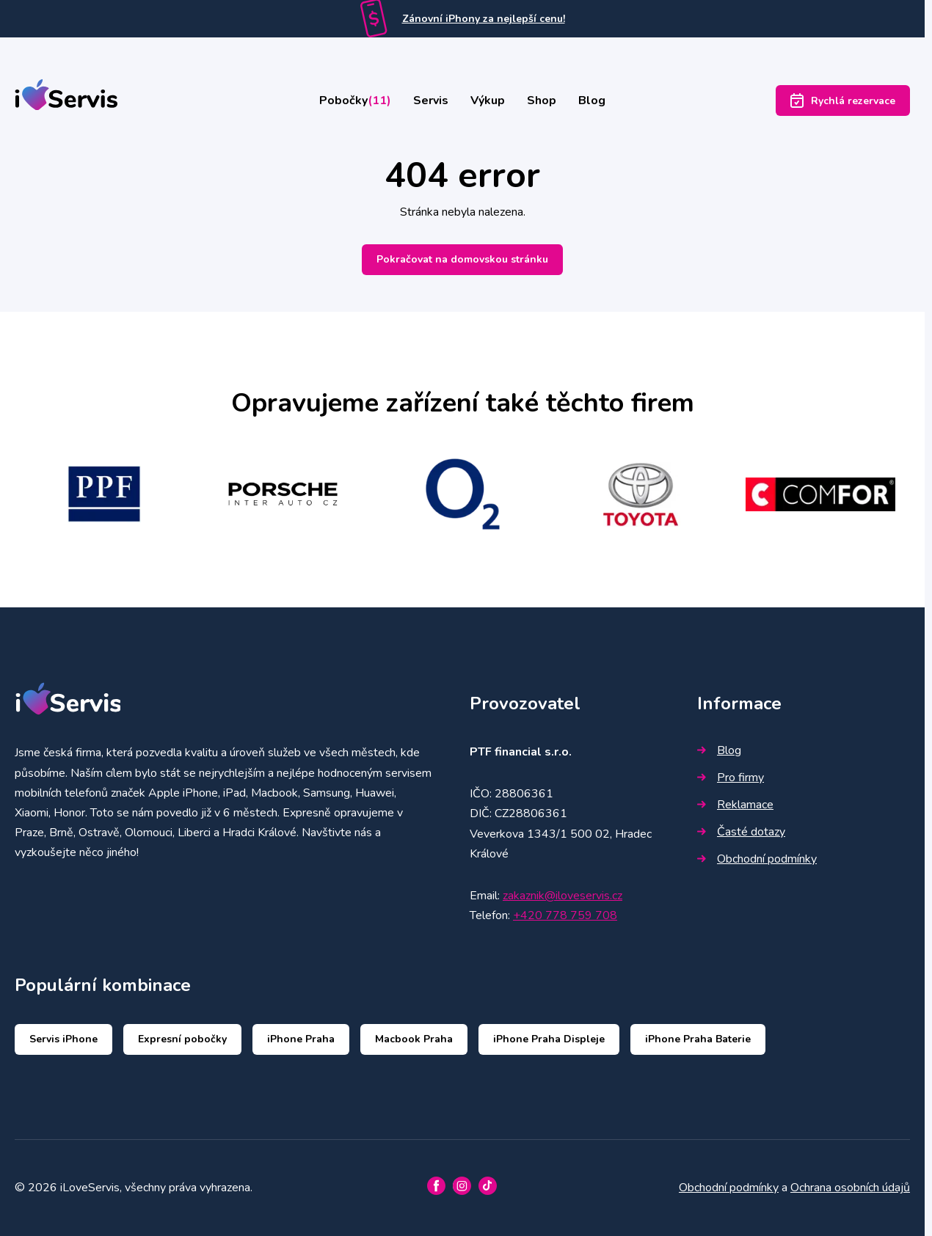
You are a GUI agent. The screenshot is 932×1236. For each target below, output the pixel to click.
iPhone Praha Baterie (698, 1039)
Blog (591, 100)
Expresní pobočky (182, 1039)
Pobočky (355, 100)
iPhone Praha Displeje (549, 1039)
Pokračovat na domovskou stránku (462, 259)
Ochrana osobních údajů (850, 1188)
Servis (430, 100)
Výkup (487, 100)
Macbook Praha (414, 1039)
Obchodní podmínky (757, 859)
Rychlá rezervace (842, 100)
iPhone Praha (301, 1039)
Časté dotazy (741, 832)
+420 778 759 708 (565, 915)
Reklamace (735, 805)
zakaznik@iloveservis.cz (562, 896)
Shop (541, 100)
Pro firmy (730, 777)
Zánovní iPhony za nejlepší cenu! (483, 19)
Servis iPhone (63, 1039)
